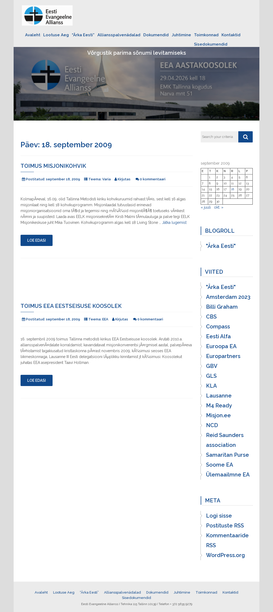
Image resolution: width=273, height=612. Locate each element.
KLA (211, 386)
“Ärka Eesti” (83, 35)
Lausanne (219, 395)
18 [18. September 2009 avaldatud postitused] (232, 189)
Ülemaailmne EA (228, 474)
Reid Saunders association (225, 440)
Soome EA (219, 465)
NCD (212, 425)
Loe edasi (36, 240)
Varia (106, 179)
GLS (211, 376)
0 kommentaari (152, 179)
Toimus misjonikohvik (53, 166)
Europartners (223, 356)
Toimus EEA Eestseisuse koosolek (71, 306)
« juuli (206, 207)
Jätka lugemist (174, 222)
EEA (105, 319)
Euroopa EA (221, 346)
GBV (211, 366)
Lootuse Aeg (56, 35)
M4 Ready (219, 405)
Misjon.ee (218, 415)
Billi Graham (222, 307)
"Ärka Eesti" (221, 246)
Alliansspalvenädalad (118, 35)
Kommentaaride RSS (227, 540)
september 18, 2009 (63, 179)
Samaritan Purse (227, 455)
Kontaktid (230, 35)
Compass (218, 326)
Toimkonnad (206, 35)
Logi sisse (219, 515)
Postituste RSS (225, 525)
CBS (211, 316)
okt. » (218, 207)
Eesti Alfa (218, 336)
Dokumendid (156, 35)
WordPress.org (225, 555)
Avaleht (32, 35)
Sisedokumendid (210, 44)
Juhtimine (181, 35)
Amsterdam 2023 (228, 297)
